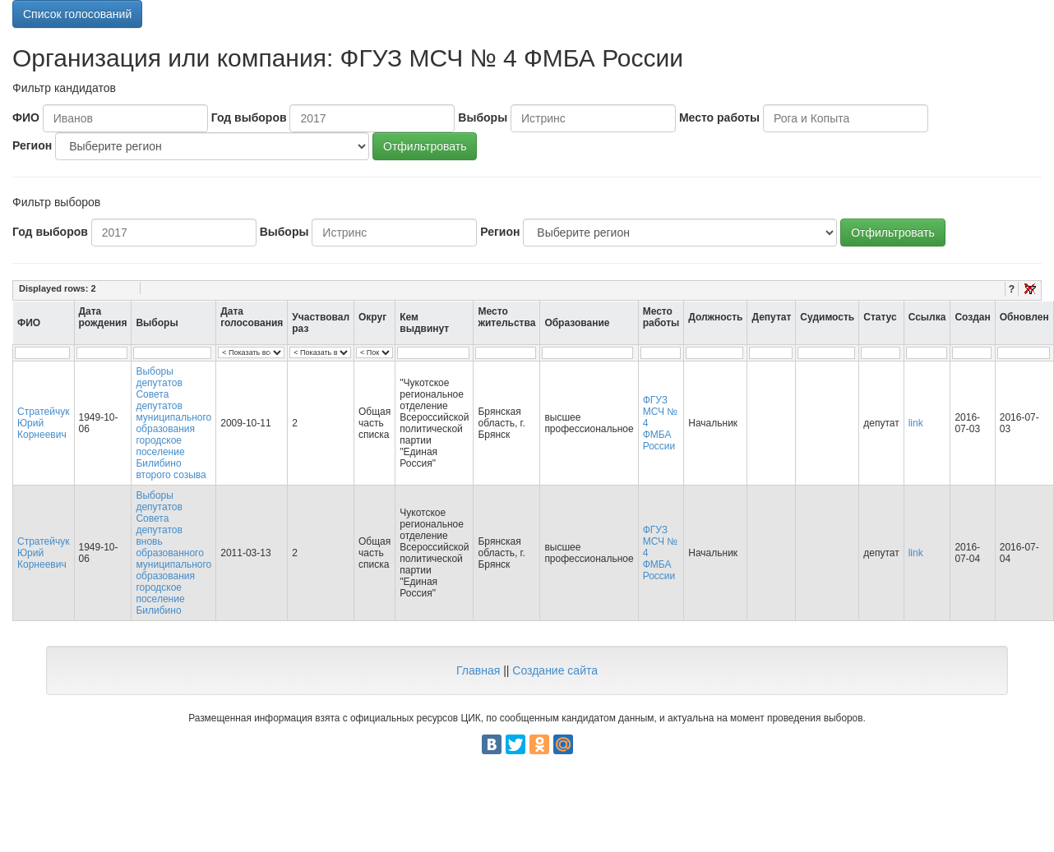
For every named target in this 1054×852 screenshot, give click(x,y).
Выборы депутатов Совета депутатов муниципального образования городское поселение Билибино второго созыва (173, 423)
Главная (478, 670)
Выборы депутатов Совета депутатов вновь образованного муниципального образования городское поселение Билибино (173, 553)
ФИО (25, 117)
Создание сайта (555, 670)
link (915, 423)
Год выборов (249, 117)
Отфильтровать (424, 146)
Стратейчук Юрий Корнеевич (43, 423)
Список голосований (77, 14)
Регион (32, 145)
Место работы (719, 117)
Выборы (482, 117)
